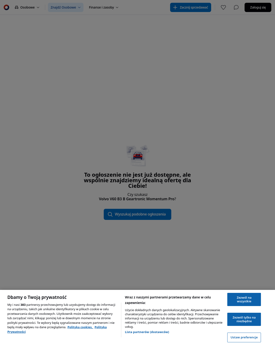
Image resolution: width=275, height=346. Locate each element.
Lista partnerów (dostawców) (147, 332)
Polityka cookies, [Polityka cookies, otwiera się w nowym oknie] (81, 327)
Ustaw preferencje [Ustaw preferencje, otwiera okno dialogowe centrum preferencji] (244, 337)
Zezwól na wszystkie (244, 299)
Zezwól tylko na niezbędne (244, 319)
